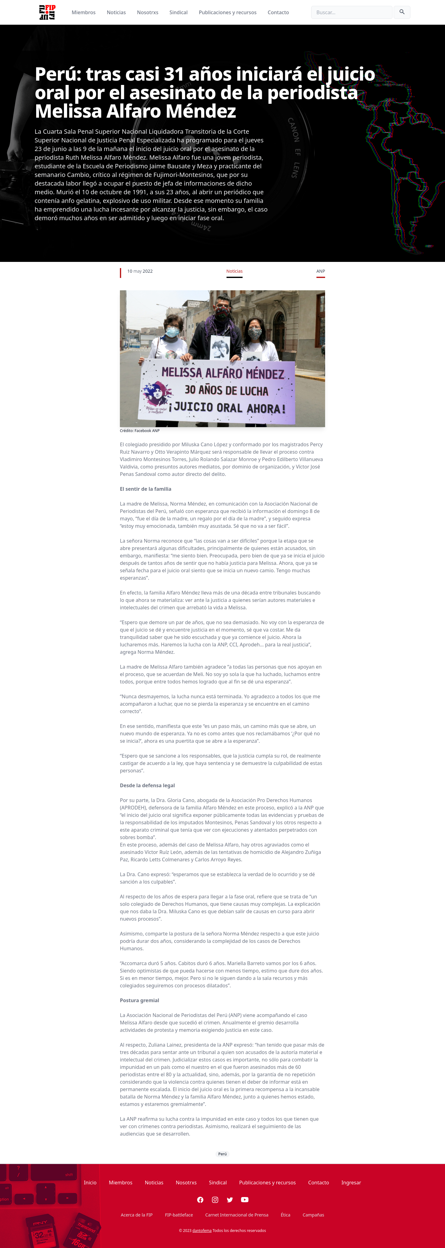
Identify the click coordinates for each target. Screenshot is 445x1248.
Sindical (179, 12)
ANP (320, 271)
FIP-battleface (179, 1215)
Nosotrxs (148, 12)
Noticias (117, 12)
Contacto (278, 12)
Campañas (313, 1215)
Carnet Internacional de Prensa (236, 1215)
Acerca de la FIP (137, 1215)
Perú (222, 1154)
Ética (285, 1215)
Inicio (90, 1182)
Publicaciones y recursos (228, 12)
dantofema (202, 1230)
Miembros (84, 12)
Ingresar (351, 1182)
